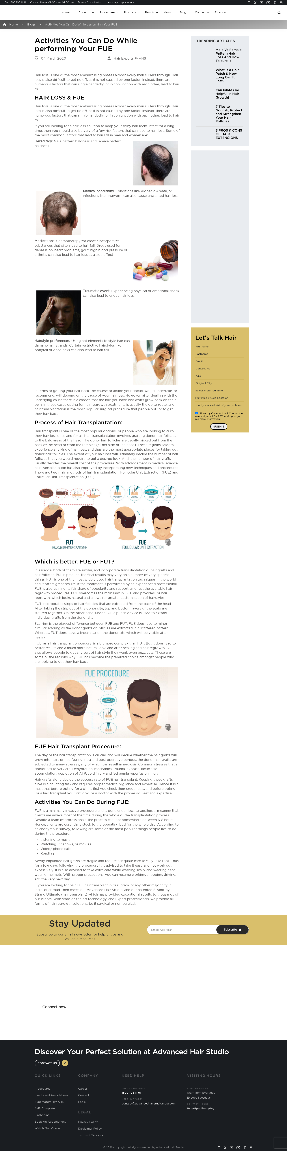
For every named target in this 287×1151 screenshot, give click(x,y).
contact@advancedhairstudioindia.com (149, 1103)
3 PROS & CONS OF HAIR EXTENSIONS (229, 133)
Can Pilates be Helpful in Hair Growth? (227, 93)
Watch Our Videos (47, 1128)
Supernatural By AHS (49, 1101)
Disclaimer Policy (90, 1128)
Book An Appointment (50, 1121)
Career (82, 1088)
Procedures (107, 12)
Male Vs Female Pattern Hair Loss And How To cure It (229, 55)
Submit (218, 426)
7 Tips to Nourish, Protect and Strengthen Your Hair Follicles (229, 114)
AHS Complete (45, 1108)
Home (65, 12)
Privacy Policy (88, 1122)
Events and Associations (51, 1095)
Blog (183, 12)
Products (130, 12)
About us (84, 12)
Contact (200, 12)
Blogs (31, 24)
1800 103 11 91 (18, 2)
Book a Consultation (89, 2)
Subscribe (232, 929)
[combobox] (219, 390)
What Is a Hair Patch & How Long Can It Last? (227, 75)
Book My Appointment (121, 2)
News (167, 12)
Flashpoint (42, 1115)
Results (150, 12)
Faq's (81, 1101)
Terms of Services (90, 1135)
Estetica (220, 12)
